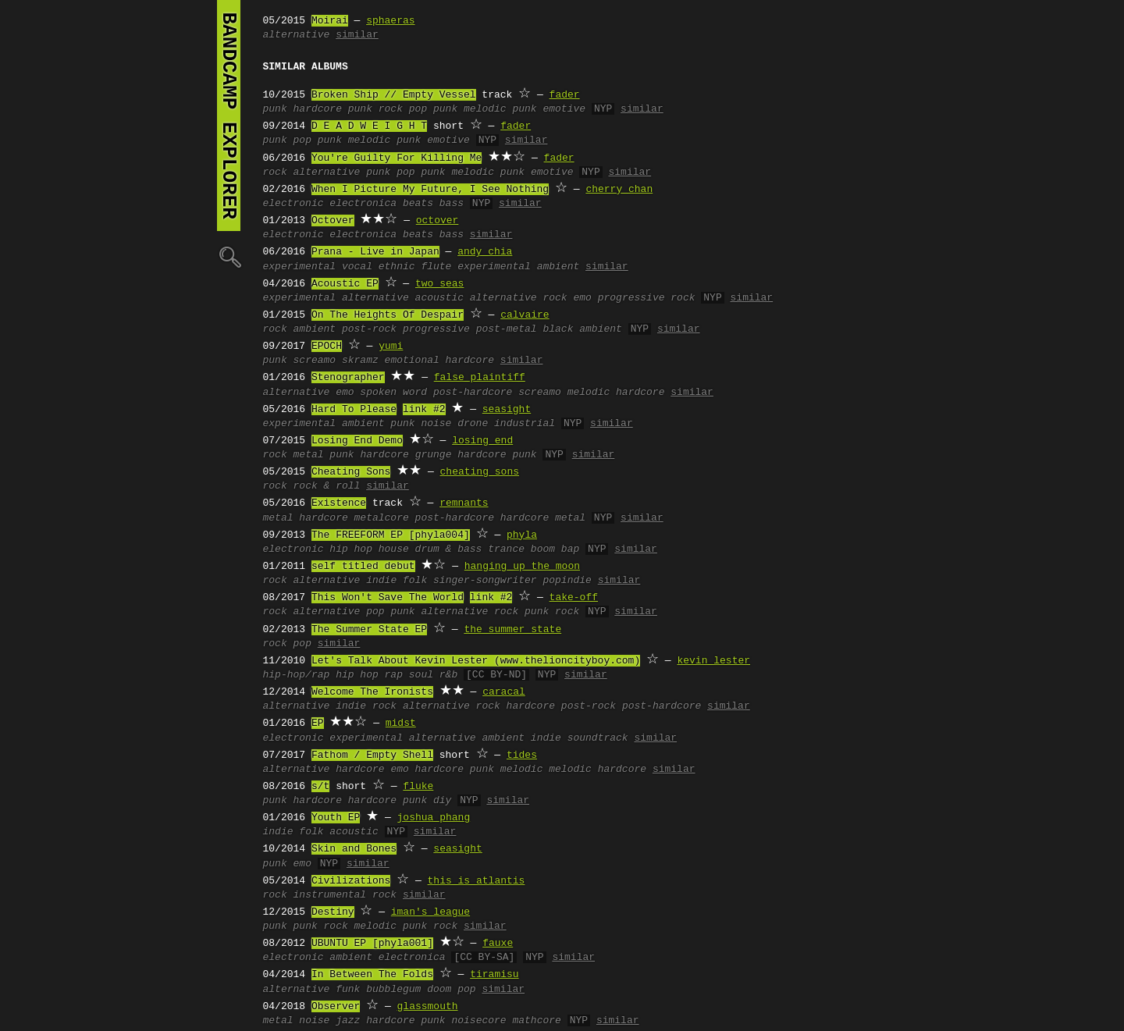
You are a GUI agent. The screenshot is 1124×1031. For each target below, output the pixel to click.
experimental (299, 267)
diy (442, 801)
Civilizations (350, 881)
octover (437, 221)
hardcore (317, 109)
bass (451, 204)
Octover (332, 221)
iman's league (430, 912)
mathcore (536, 1021)
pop (375, 612)
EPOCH (326, 347)
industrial (524, 424)
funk (348, 990)
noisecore (478, 1021)
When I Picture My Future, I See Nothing (430, 190)
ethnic (397, 267)
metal (308, 455)
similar (357, 35)
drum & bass (448, 549)
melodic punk (500, 109)
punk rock (375, 109)
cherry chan (619, 190)
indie (381, 581)
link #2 (424, 410)
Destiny (332, 912)
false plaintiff (479, 378)
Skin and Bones (354, 849)
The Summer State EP (369, 630)
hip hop (350, 549)
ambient (314, 329)
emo (582, 298)
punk (275, 109)
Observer (335, 1007)
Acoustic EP (345, 284)
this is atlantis (476, 881)
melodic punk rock (406, 926)
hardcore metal (542, 518)
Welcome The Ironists (372, 692)
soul (421, 675)
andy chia (484, 252)
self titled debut (363, 567)
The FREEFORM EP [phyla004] (390, 535)
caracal (503, 692)
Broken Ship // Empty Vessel (393, 95)
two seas (439, 284)
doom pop (451, 990)
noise (436, 424)
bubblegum (393, 990)
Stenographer (348, 378)
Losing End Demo (357, 441)
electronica (363, 204)
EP (317, 723)
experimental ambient (518, 267)
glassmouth (427, 1007)
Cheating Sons (350, 472)
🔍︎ (229, 256)
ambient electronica (387, 958)
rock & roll (327, 486)
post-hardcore (472, 393)
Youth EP (335, 818)
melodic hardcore (616, 393)
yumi (391, 347)
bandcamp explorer (229, 115)
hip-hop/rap (296, 675)
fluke (418, 787)
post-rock (369, 329)
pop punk (433, 109)
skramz (360, 361)
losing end (482, 441)
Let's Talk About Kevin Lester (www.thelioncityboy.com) (475, 661)
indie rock (366, 706)
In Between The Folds (372, 975)
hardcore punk (496, 455)
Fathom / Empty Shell (372, 755)
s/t (320, 787)
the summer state (512, 630)
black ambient (581, 329)
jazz (348, 1021)
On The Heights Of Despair (387, 315)
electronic (293, 204)
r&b (448, 675)
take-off (574, 598)
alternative (296, 35)
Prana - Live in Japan (375, 252)
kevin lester (713, 661)
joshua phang (434, 818)
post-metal (506, 329)
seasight (506, 410)
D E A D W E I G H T (369, 126)
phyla (522, 535)
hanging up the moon (522, 567)
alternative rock (518, 298)
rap (394, 675)
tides (522, 755)
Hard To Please (354, 410)
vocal (357, 267)
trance (506, 549)
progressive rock (646, 298)
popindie (566, 581)
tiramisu (494, 975)
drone (472, 424)
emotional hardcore (439, 361)
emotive (563, 109)
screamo (314, 361)
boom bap (555, 549)
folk (415, 581)
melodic (521, 770)
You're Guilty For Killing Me (396, 158)
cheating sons (479, 472)
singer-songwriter (485, 581)
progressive (436, 329)
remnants (463, 503)
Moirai (329, 21)
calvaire (524, 315)
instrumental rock (345, 895)
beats (418, 204)
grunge (433, 455)
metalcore (381, 518)
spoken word (393, 393)
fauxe (497, 944)
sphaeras (390, 21)
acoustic (439, 298)
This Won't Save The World (387, 598)
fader (565, 95)
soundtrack (597, 738)
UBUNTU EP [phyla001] (372, 944)
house (394, 549)
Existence (338, 503)
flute (436, 267)
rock (275, 172)
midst (401, 723)
